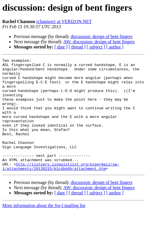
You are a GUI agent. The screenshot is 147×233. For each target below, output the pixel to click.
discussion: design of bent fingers (101, 36)
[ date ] (60, 46)
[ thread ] (77, 46)
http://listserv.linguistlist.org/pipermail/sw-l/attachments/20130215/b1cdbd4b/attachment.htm (60, 188)
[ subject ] (96, 46)
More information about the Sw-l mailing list (43, 228)
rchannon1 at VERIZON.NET (64, 21)
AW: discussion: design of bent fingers (99, 41)
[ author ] (115, 46)
